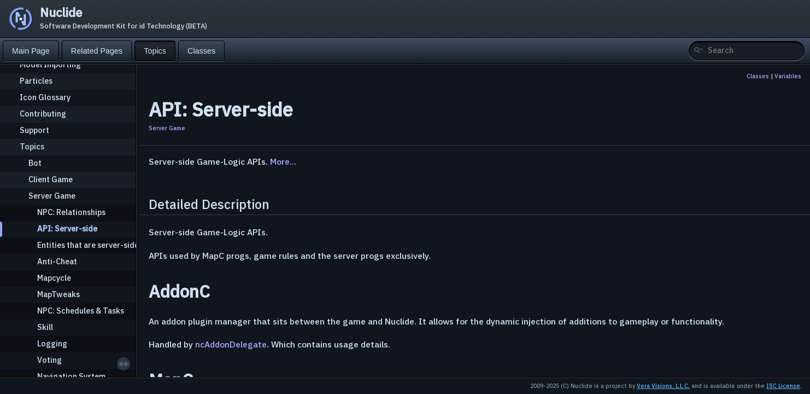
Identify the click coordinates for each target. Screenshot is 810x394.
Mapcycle (54, 278)
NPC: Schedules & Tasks (80, 310)
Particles (36, 81)
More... (283, 161)
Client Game (50, 179)
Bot (35, 163)
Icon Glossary (45, 97)
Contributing (43, 113)
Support (34, 130)
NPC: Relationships (71, 212)
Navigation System (71, 376)
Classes (758, 76)
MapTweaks (58, 294)
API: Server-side (67, 228)
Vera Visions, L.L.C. (663, 386)
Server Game (51, 195)
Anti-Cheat (57, 261)
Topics (32, 146)
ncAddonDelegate (231, 344)
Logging (52, 343)
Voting (49, 360)
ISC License (783, 386)
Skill (45, 327)
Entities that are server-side (88, 245)
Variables (787, 76)
